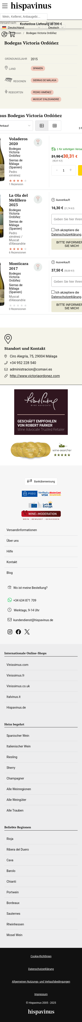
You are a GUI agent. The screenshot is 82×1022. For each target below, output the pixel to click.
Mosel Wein (15, 935)
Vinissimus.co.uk (18, 686)
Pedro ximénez (42, 92)
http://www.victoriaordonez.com (35, 376)
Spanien (38, 68)
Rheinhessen (15, 924)
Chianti (11, 881)
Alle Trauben (15, 810)
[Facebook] (19, 633)
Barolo (11, 871)
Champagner (15, 778)
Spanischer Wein (18, 735)
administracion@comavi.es (31, 369)
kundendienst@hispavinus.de (33, 620)
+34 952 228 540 (23, 363)
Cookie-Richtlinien (41, 956)
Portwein (13, 892)
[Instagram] (11, 633)
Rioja (10, 839)
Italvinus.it (14, 697)
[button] (4, 34)
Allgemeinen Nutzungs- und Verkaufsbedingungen (41, 981)
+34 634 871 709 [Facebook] (24, 600)
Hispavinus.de (16, 707)
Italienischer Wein (19, 746)
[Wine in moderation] (41, 515)
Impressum (40, 994)
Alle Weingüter (16, 800)
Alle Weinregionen (19, 789)
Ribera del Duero (18, 849)
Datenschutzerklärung (66, 234)
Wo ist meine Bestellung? (30, 588)
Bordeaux (13, 903)
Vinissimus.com (17, 665)
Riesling (12, 757)
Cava (10, 860)
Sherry (11, 767)
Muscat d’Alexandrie (46, 99)
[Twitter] (27, 633)
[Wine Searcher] (41, 450)
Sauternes (13, 913)
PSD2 (29, 493)
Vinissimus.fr (15, 675)
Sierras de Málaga (44, 80)
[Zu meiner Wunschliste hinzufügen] (38, 142)
